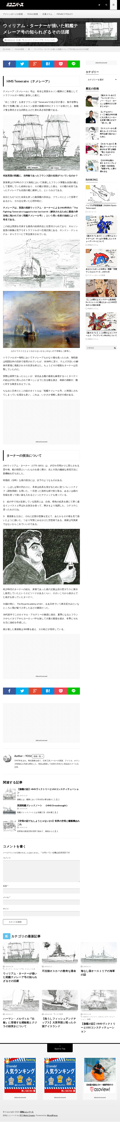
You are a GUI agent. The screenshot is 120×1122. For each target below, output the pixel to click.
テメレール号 (49, 40)
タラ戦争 (59, 1014)
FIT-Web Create (27, 1116)
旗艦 (89, 1019)
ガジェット (92, 212)
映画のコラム (93, 245)
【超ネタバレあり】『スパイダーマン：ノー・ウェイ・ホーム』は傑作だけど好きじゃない (108, 101)
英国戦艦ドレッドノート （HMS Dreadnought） (43, 805)
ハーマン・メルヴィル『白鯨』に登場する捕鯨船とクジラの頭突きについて (20, 1022)
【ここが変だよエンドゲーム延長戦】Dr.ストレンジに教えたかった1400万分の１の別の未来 (101, 302)
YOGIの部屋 (32, 14)
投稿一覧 (37, 756)
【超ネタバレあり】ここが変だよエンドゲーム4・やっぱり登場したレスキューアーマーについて (101, 239)
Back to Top (60, 1049)
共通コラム (48, 14)
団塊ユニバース (27, 1112)
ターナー (28, 40)
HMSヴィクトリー (90, 1017)
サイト (6, 909)
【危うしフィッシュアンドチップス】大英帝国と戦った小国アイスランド (59, 1022)
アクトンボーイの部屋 (13, 14)
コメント (7, 858)
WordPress (52, 1116)
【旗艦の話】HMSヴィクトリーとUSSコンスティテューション (98, 1027)
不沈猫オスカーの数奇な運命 (59, 971)
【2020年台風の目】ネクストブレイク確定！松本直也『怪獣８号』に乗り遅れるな (108, 166)
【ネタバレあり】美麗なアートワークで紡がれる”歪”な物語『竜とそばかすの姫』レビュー (108, 149)
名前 (5, 886)
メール (6, 898)
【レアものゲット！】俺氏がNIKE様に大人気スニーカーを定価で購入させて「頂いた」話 (108, 117)
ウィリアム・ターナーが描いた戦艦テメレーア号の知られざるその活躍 (20, 977)
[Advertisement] (41, 419)
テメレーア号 (38, 40)
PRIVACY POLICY (65, 14)
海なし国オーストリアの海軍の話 (98, 972)
